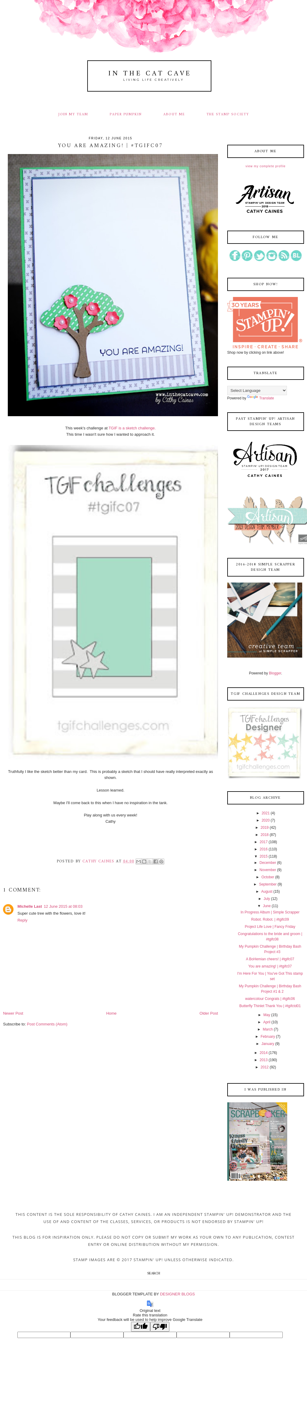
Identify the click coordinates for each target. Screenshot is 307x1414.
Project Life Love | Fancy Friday (270, 927)
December (268, 863)
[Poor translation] (159, 1327)
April (266, 1022)
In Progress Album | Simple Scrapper (270, 912)
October (267, 877)
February (268, 1036)
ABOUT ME (174, 114)
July (267, 899)
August (266, 891)
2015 (264, 856)
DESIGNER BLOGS (177, 1294)
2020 (266, 820)
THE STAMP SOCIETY (228, 114)
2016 (264, 849)
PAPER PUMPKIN (126, 114)
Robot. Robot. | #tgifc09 (270, 919)
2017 (264, 842)
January (267, 1044)
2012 (265, 1067)
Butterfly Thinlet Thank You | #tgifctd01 (270, 1006)
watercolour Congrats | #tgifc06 (270, 999)
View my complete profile (265, 166)
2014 (264, 1053)
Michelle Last (29, 906)
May (267, 1015)
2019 (265, 827)
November (268, 870)
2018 (265, 835)
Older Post (209, 1013)
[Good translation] (140, 1327)
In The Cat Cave (150, 74)
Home (111, 1013)
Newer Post (13, 1013)
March (268, 1029)
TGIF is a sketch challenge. (132, 428)
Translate (260, 398)
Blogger (275, 673)
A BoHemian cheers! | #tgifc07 (270, 959)
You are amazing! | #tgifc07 (270, 966)
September (268, 884)
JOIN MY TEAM (73, 114)
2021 (266, 813)
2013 (264, 1060)
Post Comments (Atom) (47, 1024)
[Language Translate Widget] (257, 390)
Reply (22, 920)
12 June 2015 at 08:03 (63, 906)
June (267, 906)
